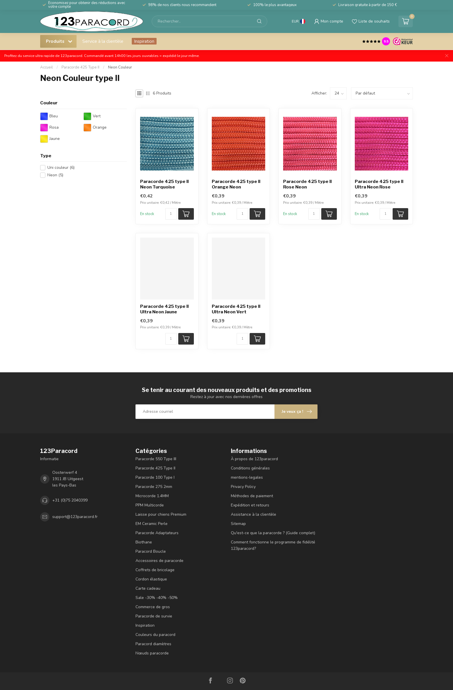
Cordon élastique (151, 579)
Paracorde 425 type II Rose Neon (307, 184)
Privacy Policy (243, 486)
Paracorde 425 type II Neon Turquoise (164, 184)
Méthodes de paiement (252, 496)
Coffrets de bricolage (154, 570)
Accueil (46, 67)
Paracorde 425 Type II (80, 67)
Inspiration (144, 41)
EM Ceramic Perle (151, 523)
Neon (55, 175)
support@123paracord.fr (75, 516)
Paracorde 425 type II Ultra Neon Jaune (164, 309)
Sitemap (238, 523)
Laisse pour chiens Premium (160, 514)
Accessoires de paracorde (159, 560)
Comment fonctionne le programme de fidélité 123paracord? (273, 545)
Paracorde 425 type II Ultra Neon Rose (379, 184)
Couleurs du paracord (155, 634)
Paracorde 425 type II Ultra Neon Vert (236, 309)
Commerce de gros (152, 607)
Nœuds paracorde (152, 653)
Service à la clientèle (102, 41)
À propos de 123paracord (254, 459)
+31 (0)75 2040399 (70, 500)
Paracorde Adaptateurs (157, 533)
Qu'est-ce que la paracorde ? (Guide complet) (273, 533)
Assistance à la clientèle (253, 514)
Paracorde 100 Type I (154, 477)
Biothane (143, 542)
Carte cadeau (147, 588)
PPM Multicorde (149, 505)
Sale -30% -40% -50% (156, 597)
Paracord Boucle (150, 551)
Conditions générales (250, 468)
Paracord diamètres (153, 644)
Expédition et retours (250, 505)
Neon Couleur (120, 67)
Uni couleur (61, 167)
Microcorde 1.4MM (152, 496)
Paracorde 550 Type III (155, 459)
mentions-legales (247, 477)
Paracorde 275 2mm (153, 486)
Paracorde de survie (153, 616)
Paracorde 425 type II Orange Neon (236, 184)
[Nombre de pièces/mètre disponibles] (171, 214)
